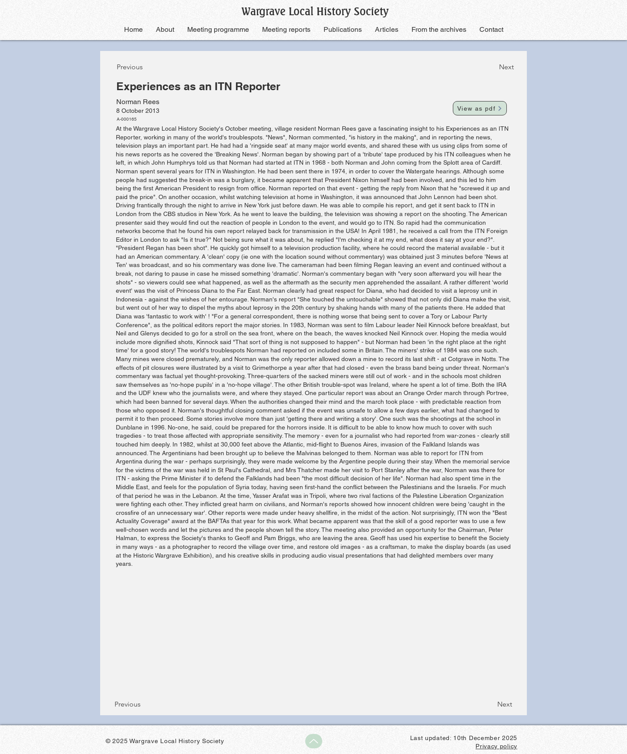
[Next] (492, 67)
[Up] (313, 741)
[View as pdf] (480, 108)
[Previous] (145, 67)
